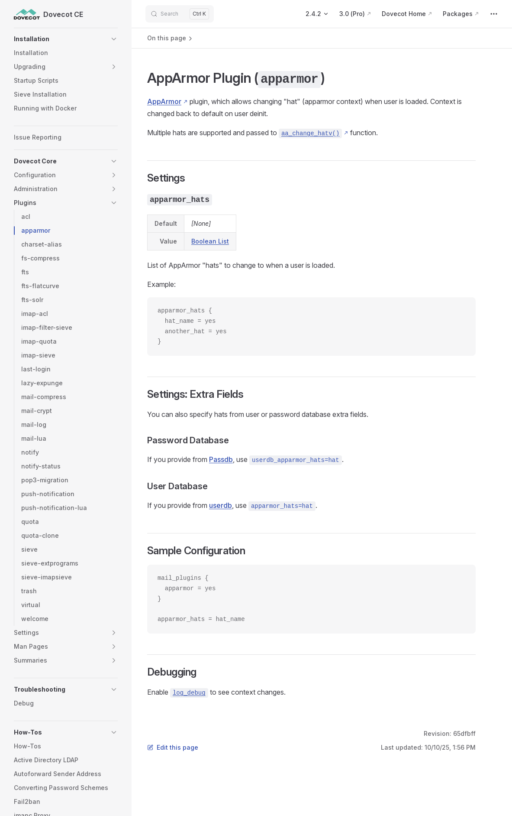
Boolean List (210, 241)
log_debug (189, 692)
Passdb (221, 459)
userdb (220, 505)
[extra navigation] (493, 14)
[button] (66, 39)
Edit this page (172, 747)
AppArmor (164, 101)
